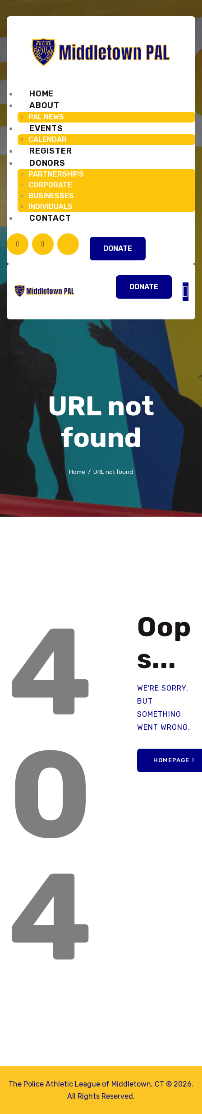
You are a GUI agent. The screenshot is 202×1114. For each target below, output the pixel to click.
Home (77, 471)
